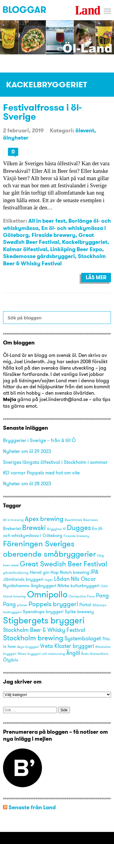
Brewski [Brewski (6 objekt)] (34, 527)
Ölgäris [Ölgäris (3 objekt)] (10, 660)
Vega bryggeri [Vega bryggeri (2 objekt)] (28, 647)
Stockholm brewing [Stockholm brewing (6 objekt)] (33, 637)
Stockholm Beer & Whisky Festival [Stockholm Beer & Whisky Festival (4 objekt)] (44, 629)
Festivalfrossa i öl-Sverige (42, 112)
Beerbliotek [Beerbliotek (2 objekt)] (73, 520)
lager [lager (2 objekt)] (49, 580)
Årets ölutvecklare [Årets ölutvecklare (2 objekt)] (94, 654)
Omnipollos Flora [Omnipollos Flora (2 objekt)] (82, 596)
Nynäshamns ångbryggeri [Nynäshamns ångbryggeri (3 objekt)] (29, 585)
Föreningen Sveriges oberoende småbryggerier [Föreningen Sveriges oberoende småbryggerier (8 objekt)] (49, 548)
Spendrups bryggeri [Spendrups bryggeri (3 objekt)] (43, 611)
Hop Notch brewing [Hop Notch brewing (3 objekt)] (69, 572)
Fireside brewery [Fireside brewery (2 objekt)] (76, 536)
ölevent (84, 130)
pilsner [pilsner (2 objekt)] (22, 605)
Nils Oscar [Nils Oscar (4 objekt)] (83, 578)
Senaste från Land (32, 807)
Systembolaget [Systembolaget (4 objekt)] (82, 638)
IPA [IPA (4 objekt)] (94, 571)
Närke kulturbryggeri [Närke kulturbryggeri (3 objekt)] (78, 585)
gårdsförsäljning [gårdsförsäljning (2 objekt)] (16, 573)
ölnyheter (16, 137)
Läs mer (96, 277)
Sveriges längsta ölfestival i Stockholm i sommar (55, 462)
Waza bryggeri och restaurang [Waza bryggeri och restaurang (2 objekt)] (41, 654)
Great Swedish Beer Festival (48, 238)
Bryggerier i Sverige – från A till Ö (39, 440)
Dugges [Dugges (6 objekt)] (79, 527)
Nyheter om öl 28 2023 (27, 483)
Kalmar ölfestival (25, 249)
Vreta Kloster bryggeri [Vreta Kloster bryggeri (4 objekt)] (67, 645)
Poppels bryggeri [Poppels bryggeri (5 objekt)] (53, 604)
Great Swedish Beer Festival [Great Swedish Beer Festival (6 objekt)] (63, 563)
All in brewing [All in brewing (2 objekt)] (13, 520)
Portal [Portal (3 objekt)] (85, 604)
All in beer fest (46, 220)
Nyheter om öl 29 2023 (27, 451)
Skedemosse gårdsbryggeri (39, 256)
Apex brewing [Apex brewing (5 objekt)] (44, 518)
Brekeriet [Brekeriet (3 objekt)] (12, 528)
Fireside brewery (53, 234)
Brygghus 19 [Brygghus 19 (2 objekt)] (56, 529)
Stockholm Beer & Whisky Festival (54, 260)
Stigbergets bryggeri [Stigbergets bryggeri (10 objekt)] (44, 620)
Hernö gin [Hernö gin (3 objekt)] (39, 572)
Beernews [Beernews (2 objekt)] (90, 520)
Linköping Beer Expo (76, 249)
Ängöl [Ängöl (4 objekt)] (73, 652)
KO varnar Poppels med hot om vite (41, 473)
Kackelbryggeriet (84, 241)
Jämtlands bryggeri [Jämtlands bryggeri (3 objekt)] (23, 579)
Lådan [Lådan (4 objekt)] (62, 578)
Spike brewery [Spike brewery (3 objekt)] (79, 611)
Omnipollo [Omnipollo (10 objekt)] (47, 594)
